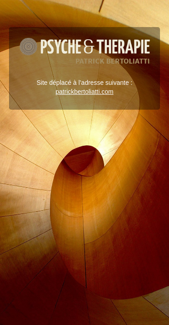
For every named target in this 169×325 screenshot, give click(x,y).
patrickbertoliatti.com (84, 91)
